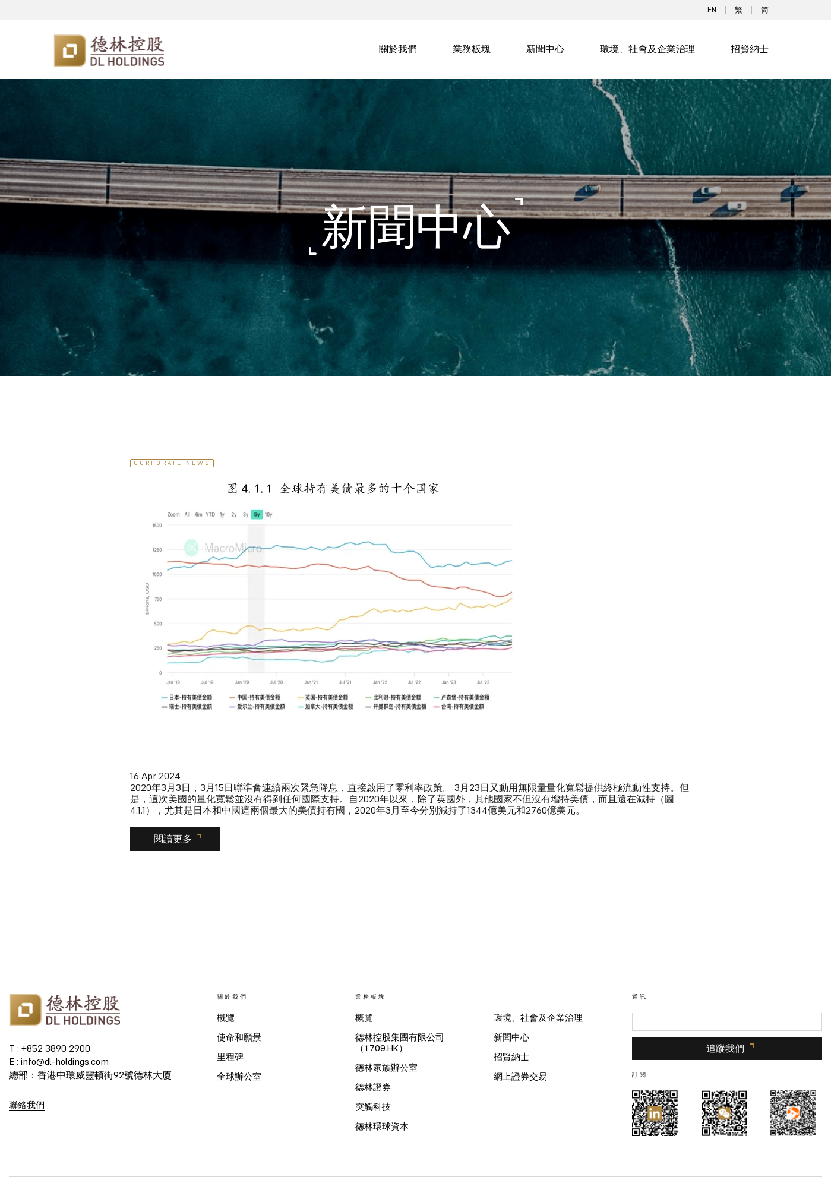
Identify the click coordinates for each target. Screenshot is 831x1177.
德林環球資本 (382, 1126)
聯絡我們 (27, 1104)
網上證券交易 (520, 1076)
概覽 (226, 1018)
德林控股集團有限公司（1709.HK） (399, 1042)
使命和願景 (239, 1037)
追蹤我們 (725, 1048)
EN (711, 10)
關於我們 (398, 49)
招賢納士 (750, 49)
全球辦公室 (239, 1076)
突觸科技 (373, 1107)
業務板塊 (472, 49)
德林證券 (373, 1087)
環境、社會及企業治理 (647, 49)
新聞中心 (545, 49)
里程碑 (230, 1057)
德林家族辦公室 (386, 1067)
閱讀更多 (173, 838)
